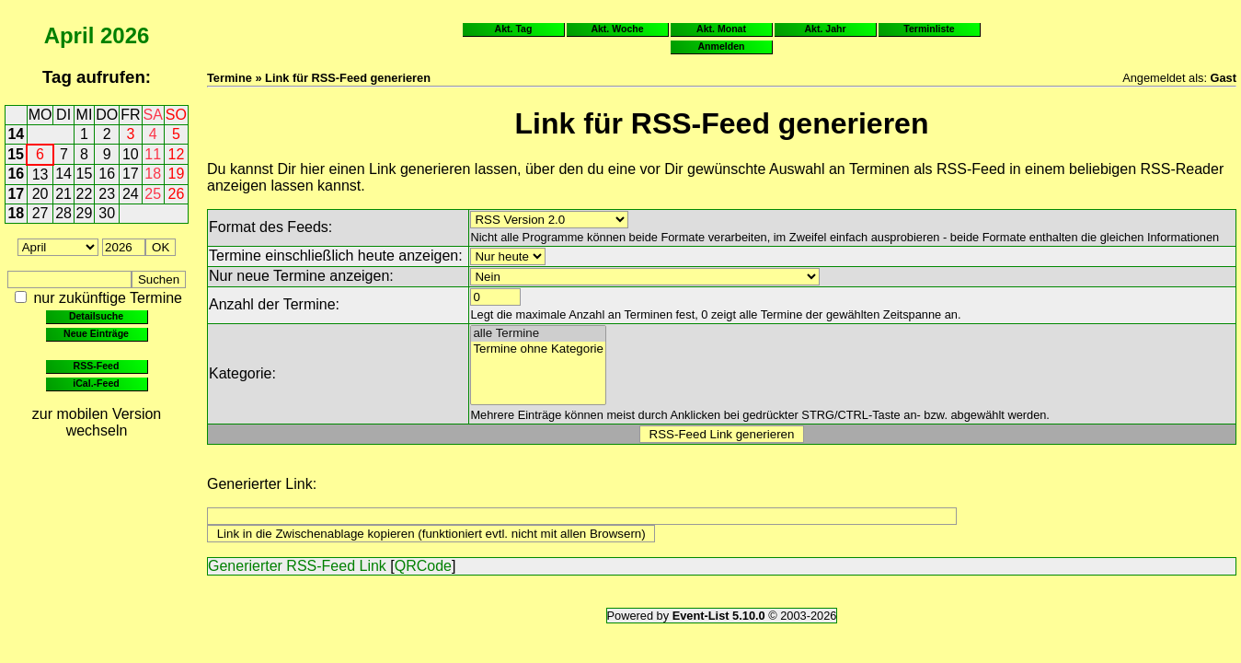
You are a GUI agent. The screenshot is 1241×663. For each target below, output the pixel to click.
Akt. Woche (617, 28)
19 (176, 173)
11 (152, 154)
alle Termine (538, 334)
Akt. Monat (721, 28)
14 (15, 134)
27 (40, 213)
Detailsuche (96, 315)
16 (15, 173)
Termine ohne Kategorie (538, 349)
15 (15, 154)
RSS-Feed (97, 365)
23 (106, 194)
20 (40, 194)
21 (63, 194)
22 (84, 194)
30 (106, 213)
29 (84, 213)
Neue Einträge (96, 333)
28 (63, 213)
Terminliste (928, 28)
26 (176, 194)
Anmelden (721, 46)
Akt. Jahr (824, 28)
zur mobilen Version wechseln (97, 422)
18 (152, 173)
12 (176, 154)
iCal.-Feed (96, 383)
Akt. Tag (514, 28)
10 (130, 154)
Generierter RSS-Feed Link (297, 566)
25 (152, 194)
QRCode (423, 566)
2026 (124, 35)
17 (130, 173)
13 (40, 174)
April (69, 35)
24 (130, 194)
